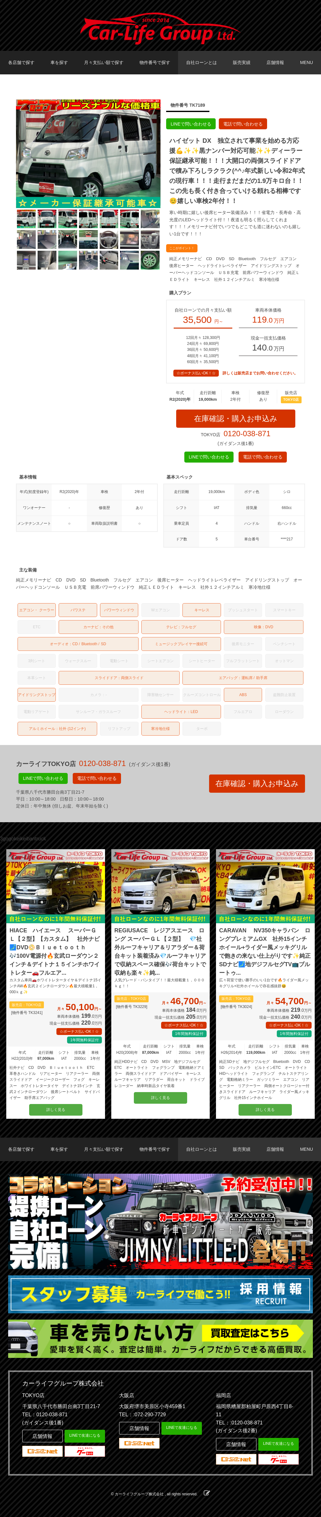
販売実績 (241, 62)
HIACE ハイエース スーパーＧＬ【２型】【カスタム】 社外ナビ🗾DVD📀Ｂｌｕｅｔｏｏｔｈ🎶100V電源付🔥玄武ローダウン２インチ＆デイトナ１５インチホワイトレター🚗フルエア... (54, 951)
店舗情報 (275, 62)
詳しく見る (55, 1109)
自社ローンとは (201, 62)
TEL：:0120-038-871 (239, 1422)
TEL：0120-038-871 (45, 1414)
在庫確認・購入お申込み (235, 418)
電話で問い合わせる (243, 123)
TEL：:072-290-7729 (142, 1414)
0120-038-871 (247, 433)
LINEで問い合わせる (191, 123)
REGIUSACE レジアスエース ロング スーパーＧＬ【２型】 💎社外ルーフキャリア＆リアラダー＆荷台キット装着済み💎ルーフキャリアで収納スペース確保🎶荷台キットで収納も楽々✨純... (160, 951)
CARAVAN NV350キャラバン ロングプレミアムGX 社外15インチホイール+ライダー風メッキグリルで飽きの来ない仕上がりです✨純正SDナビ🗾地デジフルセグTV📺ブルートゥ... (265, 951)
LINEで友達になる (84, 1435)
